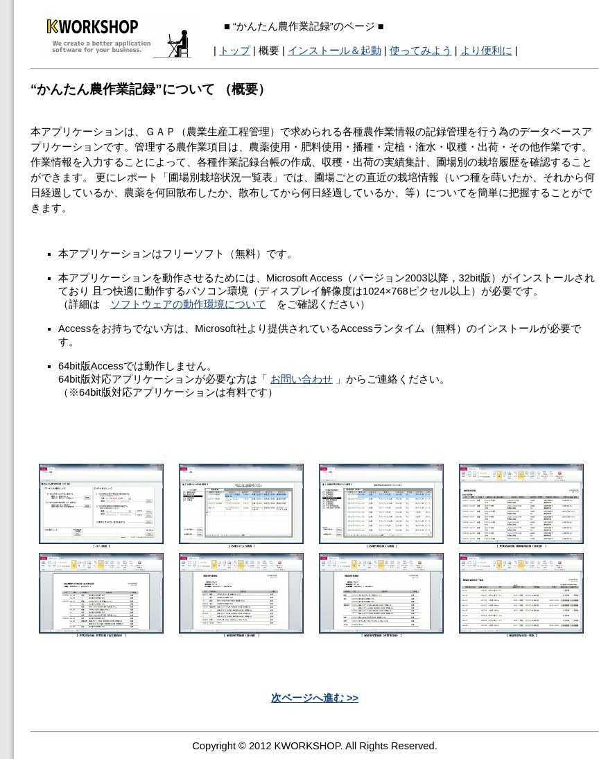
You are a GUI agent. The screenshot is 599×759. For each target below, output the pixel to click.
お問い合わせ (301, 379)
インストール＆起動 (334, 50)
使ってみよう (421, 50)
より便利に (486, 50)
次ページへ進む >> (314, 698)
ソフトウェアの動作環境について (188, 304)
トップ (234, 50)
